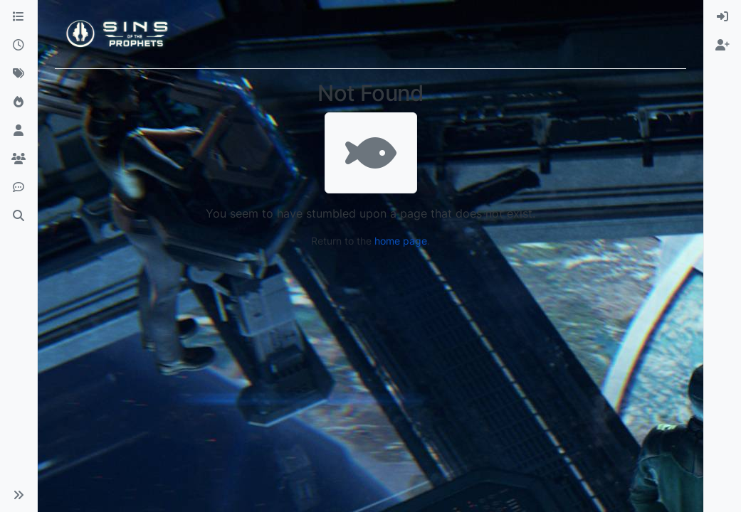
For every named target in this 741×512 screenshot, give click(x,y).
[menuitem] (722, 17)
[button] (18, 495)
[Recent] (18, 45)
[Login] (722, 17)
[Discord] (18, 187)
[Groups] (18, 159)
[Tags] (18, 74)
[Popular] (18, 102)
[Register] (722, 45)
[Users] (18, 130)
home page (400, 241)
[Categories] (18, 17)
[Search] (18, 216)
